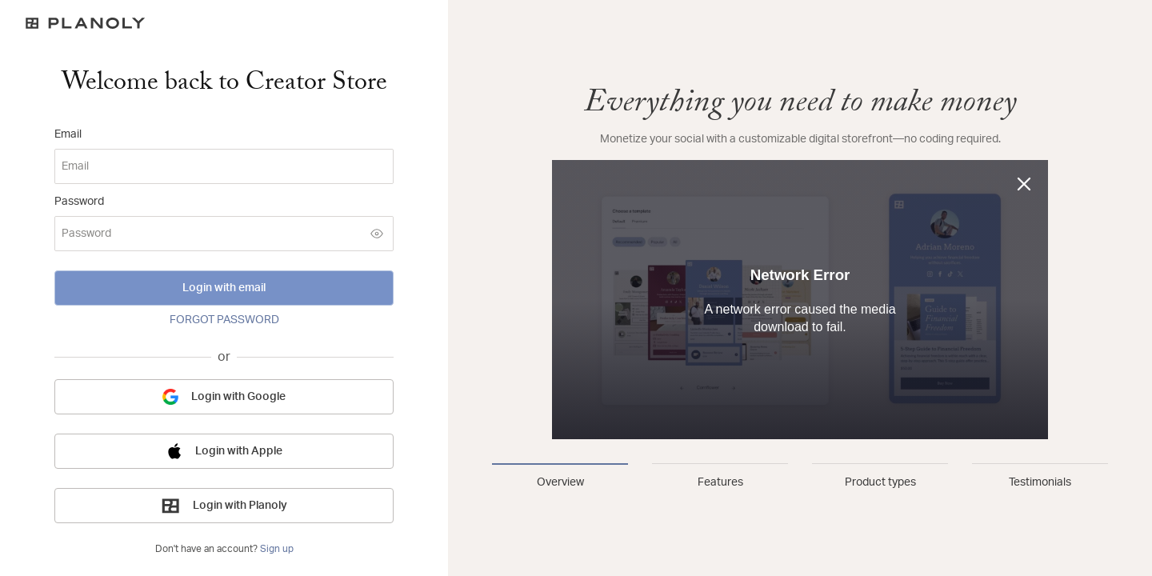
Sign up (277, 549)
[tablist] (800, 477)
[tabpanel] (800, 262)
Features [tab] (720, 482)
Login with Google (224, 397)
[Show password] (377, 233)
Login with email (224, 288)
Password (79, 201)
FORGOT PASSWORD (224, 320)
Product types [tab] (880, 482)
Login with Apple (224, 451)
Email (68, 134)
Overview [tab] (560, 482)
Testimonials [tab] (1040, 482)
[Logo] (224, 23)
